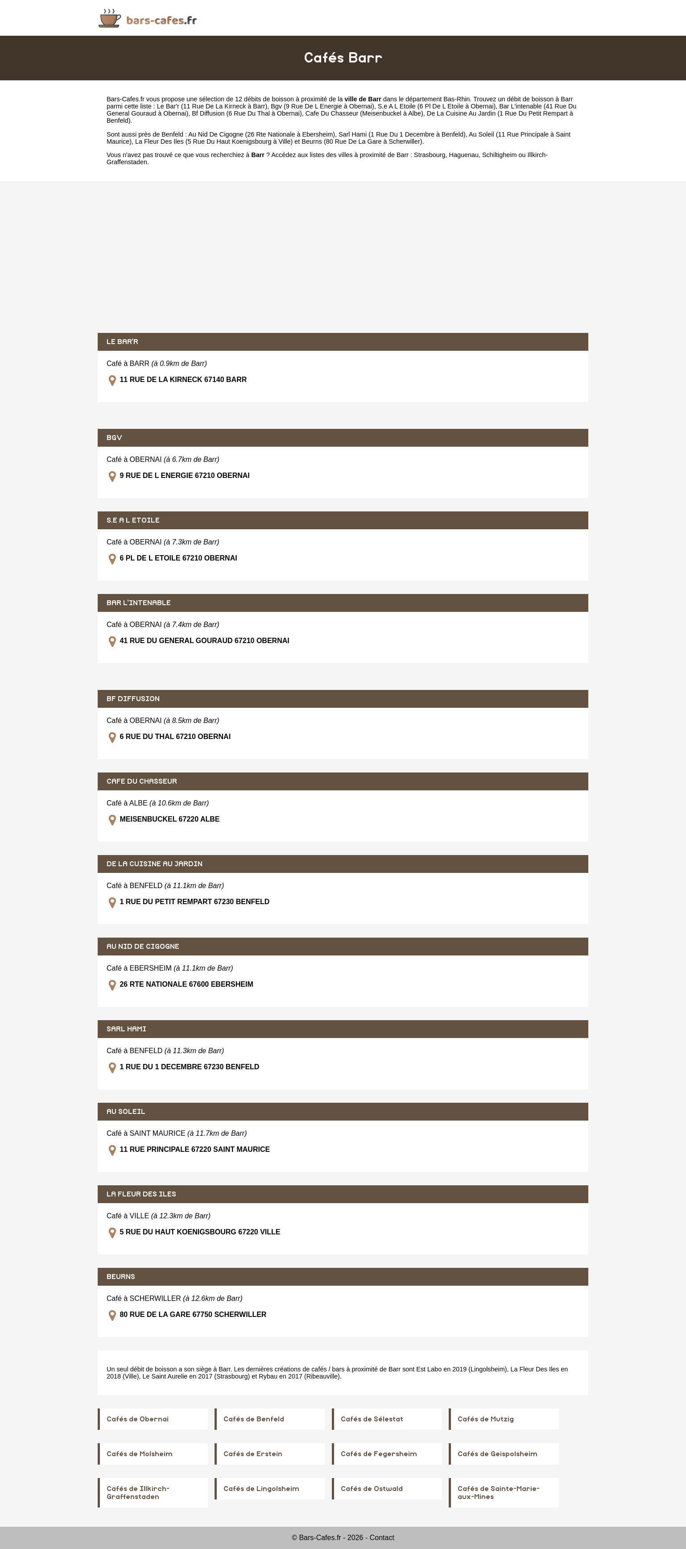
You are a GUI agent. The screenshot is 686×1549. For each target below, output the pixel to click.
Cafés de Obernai (138, 1419)
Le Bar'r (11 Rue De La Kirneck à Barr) (212, 106)
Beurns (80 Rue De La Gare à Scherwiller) (362, 141)
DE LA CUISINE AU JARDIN (154, 864)
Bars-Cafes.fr (126, 99)
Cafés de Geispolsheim (497, 1454)
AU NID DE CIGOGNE (143, 946)
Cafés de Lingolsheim (261, 1488)
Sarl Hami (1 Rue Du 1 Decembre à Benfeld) (402, 134)
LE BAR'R (122, 341)
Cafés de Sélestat (372, 1419)
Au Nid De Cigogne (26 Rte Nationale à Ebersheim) (261, 134)
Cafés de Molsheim (140, 1454)
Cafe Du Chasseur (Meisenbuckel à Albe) (364, 113)
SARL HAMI (126, 1029)
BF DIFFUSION (133, 698)
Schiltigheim (499, 154)
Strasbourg (429, 154)
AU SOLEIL (126, 1111)
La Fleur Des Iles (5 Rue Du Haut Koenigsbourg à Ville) (214, 141)
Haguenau (464, 154)
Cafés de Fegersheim (379, 1454)
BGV (114, 437)
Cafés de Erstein (252, 1454)
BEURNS (121, 1276)
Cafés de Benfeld (253, 1419)
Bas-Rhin (456, 99)
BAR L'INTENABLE (139, 602)
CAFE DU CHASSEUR (142, 781)
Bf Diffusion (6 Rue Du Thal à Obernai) (247, 113)
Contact (382, 1537)
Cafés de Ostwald (372, 1488)
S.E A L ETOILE (133, 520)
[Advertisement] (343, 257)
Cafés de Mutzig (486, 1419)
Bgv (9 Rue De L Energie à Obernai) (322, 106)
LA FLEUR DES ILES (141, 1194)
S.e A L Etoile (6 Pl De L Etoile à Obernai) (437, 106)
